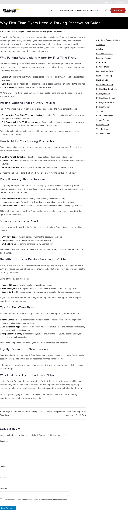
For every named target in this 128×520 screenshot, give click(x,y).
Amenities (100, 44)
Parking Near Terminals (106, 89)
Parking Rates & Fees (105, 98)
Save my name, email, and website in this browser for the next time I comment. (35, 500)
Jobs (107, 2)
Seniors (99, 111)
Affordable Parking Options (108, 40)
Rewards (114, 2)
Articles (99, 49)
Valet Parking (102, 129)
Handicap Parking (104, 76)
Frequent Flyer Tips (104, 71)
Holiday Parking (103, 80)
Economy (54, 10)
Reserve (118, 10)
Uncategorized (102, 125)
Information (83, 10)
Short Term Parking (104, 116)
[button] (74, 10)
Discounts (95, 10)
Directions (100, 2)
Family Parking (102, 67)
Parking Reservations (105, 102)
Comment (5, 441)
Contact (122, 2)
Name (3, 466)
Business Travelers (104, 53)
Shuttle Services (103, 120)
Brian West (6, 31)
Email (3, 477)
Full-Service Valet (68, 10)
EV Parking (101, 62)
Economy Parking (103, 58)
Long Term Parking (104, 85)
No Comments (59, 31)
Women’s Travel (103, 133)
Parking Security (103, 107)
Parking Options (46, 31)
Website (3, 489)
